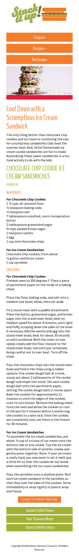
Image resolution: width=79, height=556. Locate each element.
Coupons (39, 37)
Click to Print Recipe (39, 499)
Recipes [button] (39, 48)
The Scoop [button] (40, 59)
